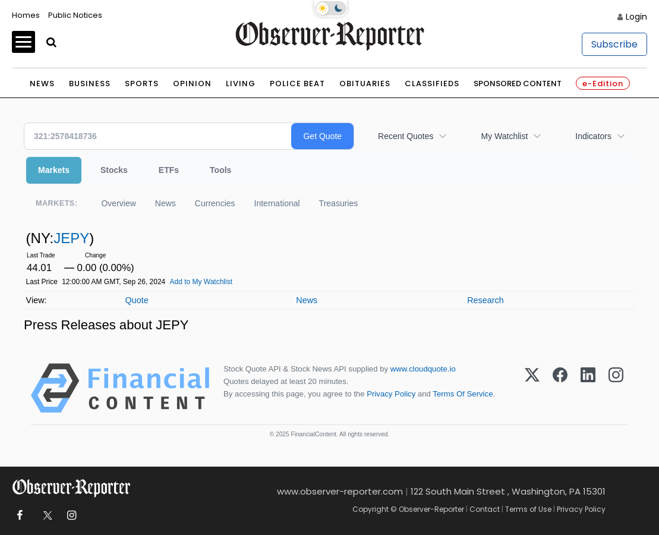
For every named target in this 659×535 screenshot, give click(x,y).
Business (90, 83)
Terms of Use (528, 509)
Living (241, 83)
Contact (484, 509)
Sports (142, 83)
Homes (26, 15)
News (42, 83)
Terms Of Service (463, 393)
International (277, 203)
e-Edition (602, 83)
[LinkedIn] (588, 388)
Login (636, 17)
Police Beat (297, 83)
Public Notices (75, 15)
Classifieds (432, 83)
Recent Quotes (405, 136)
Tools (220, 170)
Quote (136, 300)
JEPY (71, 238)
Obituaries (364, 83)
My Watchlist (504, 136)
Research (485, 300)
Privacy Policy (391, 393)
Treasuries (338, 203)
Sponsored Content (518, 83)
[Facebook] (560, 388)
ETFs (169, 170)
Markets (54, 170)
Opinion (192, 83)
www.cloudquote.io (423, 368)
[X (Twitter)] (532, 388)
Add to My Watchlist (200, 282)
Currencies (215, 203)
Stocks (114, 170)
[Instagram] (616, 388)
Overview (118, 203)
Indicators (593, 136)
